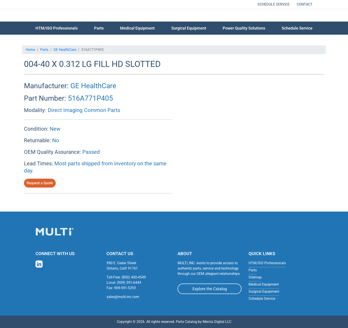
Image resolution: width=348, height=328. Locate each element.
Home (30, 50)
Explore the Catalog (209, 288)
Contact (304, 4)
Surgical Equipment (188, 28)
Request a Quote (40, 183)
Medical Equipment (137, 28)
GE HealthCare (64, 50)
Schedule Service (273, 4)
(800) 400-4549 (134, 277)
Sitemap (255, 277)
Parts (44, 50)
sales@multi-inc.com (123, 297)
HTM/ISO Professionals (57, 28)
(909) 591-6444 (129, 282)
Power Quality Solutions (244, 28)
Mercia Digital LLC (217, 322)
